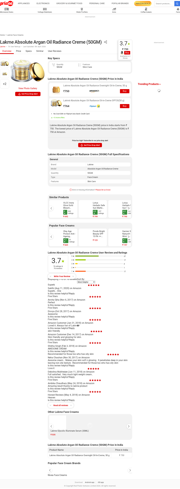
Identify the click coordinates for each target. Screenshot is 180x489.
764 (66, 106)
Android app (89, 482)
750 (66, 91)
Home (2, 35)
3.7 (125, 43)
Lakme (2, 47)
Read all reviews (60, 405)
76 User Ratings (14, 47)
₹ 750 (125, 49)
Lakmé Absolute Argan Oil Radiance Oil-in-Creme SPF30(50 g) (93, 100)
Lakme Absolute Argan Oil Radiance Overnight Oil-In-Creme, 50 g (95, 85)
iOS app (101, 482)
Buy (127, 52)
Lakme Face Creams (15, 35)
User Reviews (54, 51)
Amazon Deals (143, 3)
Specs (29, 51)
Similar (39, 51)
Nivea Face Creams (57, 475)
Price (18, 51)
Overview (7, 51)
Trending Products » (149, 84)
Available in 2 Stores (125, 57)
